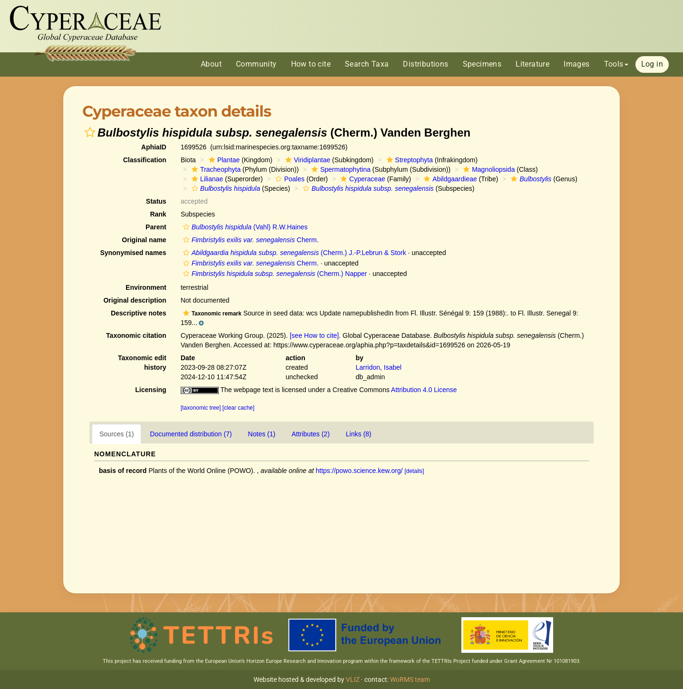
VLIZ (353, 679)
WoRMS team (410, 679)
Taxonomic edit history (142, 362)
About (211, 64)
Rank (158, 214)
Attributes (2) (311, 434)
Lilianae (206, 179)
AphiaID (153, 147)
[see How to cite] (314, 335)
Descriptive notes (138, 313)
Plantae (223, 160)
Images (576, 64)
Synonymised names (133, 252)
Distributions (425, 64)
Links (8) (358, 434)
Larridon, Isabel (379, 367)
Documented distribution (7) (191, 434)
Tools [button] (616, 64)
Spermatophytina (340, 169)
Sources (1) (116, 434)
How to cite (311, 64)
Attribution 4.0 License (424, 390)
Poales (288, 179)
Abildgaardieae (449, 179)
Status (156, 201)
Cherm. (250, 240)
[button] (90, 132)
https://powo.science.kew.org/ (359, 470)
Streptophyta (408, 160)
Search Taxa (367, 64)
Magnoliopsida (488, 169)
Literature (532, 64)
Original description (134, 300)
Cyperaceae (361, 179)
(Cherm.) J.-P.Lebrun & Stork (293, 252)
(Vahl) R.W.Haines (244, 227)
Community (256, 64)
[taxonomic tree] (201, 407)
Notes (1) (261, 434)
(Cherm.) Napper (274, 273)
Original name (144, 240)
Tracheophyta (215, 169)
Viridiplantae (307, 160)
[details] (414, 471)
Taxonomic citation (136, 335)
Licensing (150, 390)
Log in (652, 64)
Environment (146, 287)
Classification (144, 160)
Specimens (482, 64)
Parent (156, 227)
